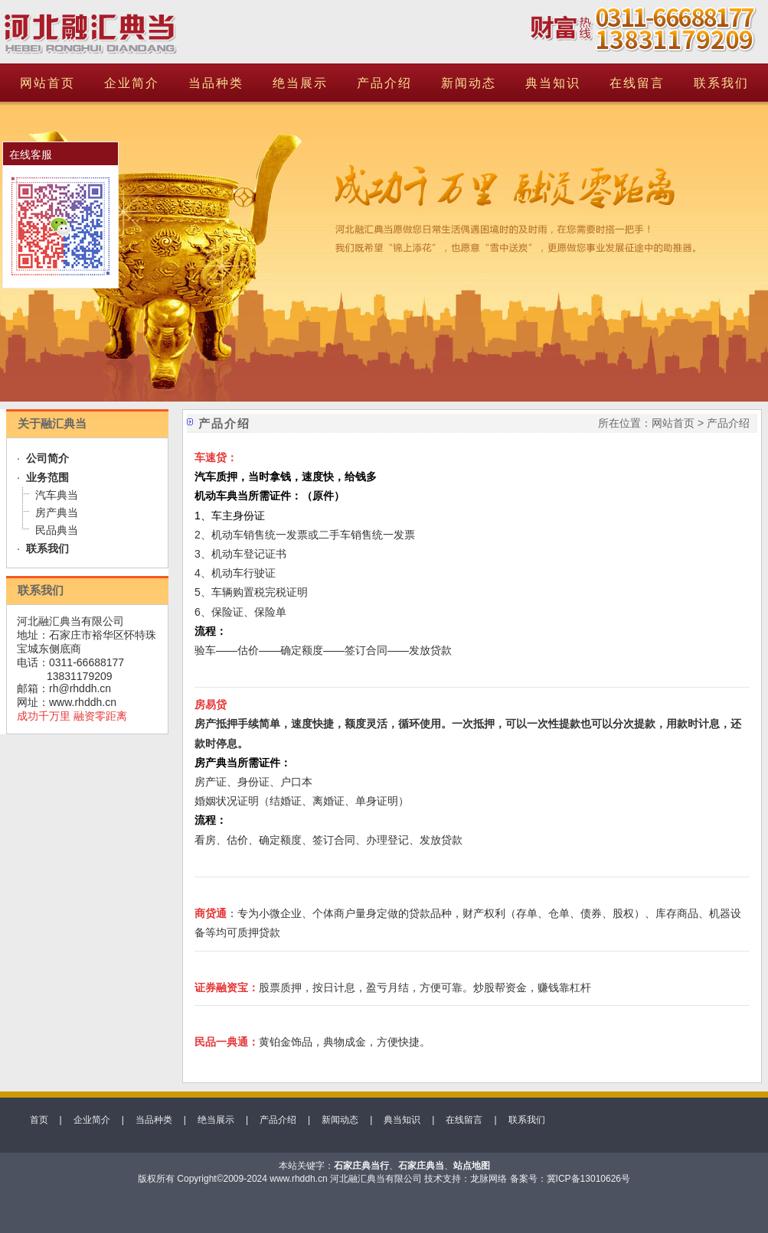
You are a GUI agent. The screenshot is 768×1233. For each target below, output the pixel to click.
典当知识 (552, 82)
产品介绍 (384, 82)
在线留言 (637, 82)
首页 (39, 1119)
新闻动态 (468, 82)
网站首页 (47, 82)
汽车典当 (56, 495)
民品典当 (56, 530)
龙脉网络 (488, 1178)
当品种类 (215, 82)
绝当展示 (300, 82)
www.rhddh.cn (82, 702)
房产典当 (56, 512)
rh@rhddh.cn (80, 688)
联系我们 (721, 82)
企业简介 (131, 82)
